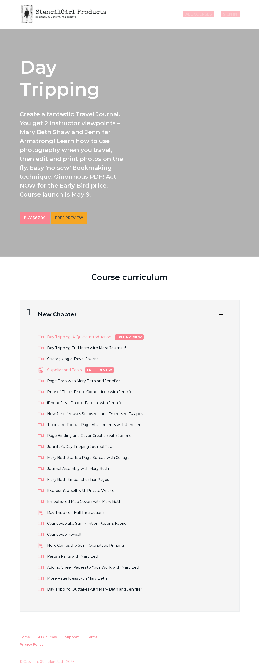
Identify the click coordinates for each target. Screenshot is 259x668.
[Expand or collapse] (221, 312)
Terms (92, 635)
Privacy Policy (31, 642)
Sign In (232, 14)
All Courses (205, 14)
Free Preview (71, 218)
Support (72, 635)
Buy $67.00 (35, 218)
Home (25, 635)
